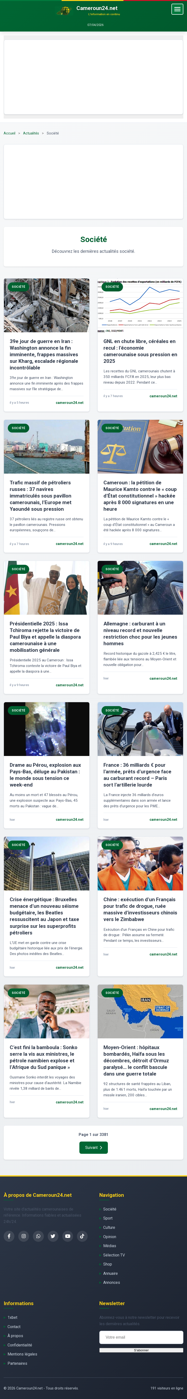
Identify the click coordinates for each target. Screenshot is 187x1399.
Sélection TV (114, 1255)
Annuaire (110, 1273)
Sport (107, 1218)
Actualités (31, 133)
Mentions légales (22, 1354)
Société (109, 1209)
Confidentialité (20, 1345)
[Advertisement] (93, 77)
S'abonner (141, 1350)
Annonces (111, 1282)
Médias (109, 1246)
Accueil (9, 133)
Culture (109, 1227)
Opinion (109, 1236)
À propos (15, 1335)
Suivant (93, 1147)
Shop (107, 1264)
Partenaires (17, 1363)
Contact (14, 1326)
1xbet (12, 1317)
